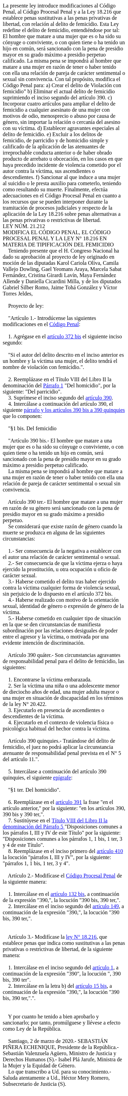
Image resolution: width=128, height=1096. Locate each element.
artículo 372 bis (64, 336)
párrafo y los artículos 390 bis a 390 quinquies (74, 410)
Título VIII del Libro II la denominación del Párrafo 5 (55, 823)
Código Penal (64, 324)
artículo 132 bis (68, 894)
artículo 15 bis (91, 986)
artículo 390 (98, 398)
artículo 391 (69, 802)
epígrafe (62, 777)
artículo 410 (110, 851)
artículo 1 (103, 967)
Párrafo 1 (53, 385)
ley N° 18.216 (81, 937)
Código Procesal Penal (90, 876)
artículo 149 (106, 906)
